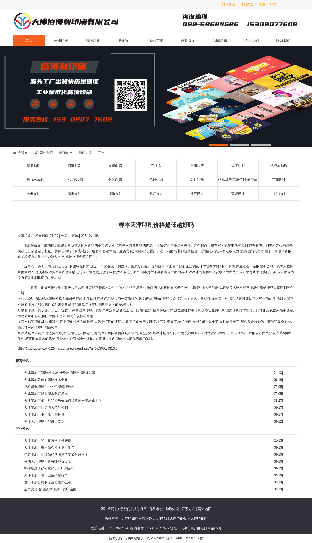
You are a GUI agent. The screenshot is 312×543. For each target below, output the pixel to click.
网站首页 (46, 153)
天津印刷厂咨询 (232, 22)
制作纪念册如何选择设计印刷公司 (49, 468)
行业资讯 (22, 429)
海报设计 (115, 194)
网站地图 (204, 509)
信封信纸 (156, 180)
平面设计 (279, 180)
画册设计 (33, 194)
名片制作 (197, 180)
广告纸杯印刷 (33, 180)
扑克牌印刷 (74, 180)
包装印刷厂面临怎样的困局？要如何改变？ (56, 454)
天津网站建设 (133, 538)
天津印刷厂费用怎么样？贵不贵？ (49, 447)
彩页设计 (74, 194)
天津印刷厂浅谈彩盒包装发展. (46, 393)
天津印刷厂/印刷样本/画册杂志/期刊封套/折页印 (59, 373)
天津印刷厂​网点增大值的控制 (46, 407)
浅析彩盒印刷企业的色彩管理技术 (49, 387)
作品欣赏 (156, 509)
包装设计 (156, 194)
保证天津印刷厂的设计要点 (44, 421)
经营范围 (156, 40)
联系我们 (283, 40)
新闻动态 (220, 40)
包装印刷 (115, 180)
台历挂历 (197, 166)
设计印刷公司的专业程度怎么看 (47, 482)
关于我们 (251, 40)
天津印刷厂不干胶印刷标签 (44, 414)
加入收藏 (228, 4)
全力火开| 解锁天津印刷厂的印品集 (50, 489)
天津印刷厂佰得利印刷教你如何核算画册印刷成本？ (63, 400)
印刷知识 (173, 509)
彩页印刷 (74, 166)
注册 (261, 4)
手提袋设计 (278, 194)
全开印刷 (238, 166)
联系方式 (188, 509)
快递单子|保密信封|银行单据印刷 (237, 182)
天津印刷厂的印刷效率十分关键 (47, 440)
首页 (29, 40)
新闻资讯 (85, 153)
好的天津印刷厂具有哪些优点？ (47, 461)
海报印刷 (93, 40)
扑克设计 (197, 194)
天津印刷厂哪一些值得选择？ (46, 475)
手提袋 (156, 166)
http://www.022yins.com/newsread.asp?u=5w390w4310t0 (74, 348)
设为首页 (247, 4)
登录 (273, 4)
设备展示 (188, 40)
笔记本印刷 (278, 166)
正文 (101, 153)
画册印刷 (61, 40)
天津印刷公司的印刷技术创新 (46, 380)
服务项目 (124, 40)
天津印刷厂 (66, 22)
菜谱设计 (238, 194)
